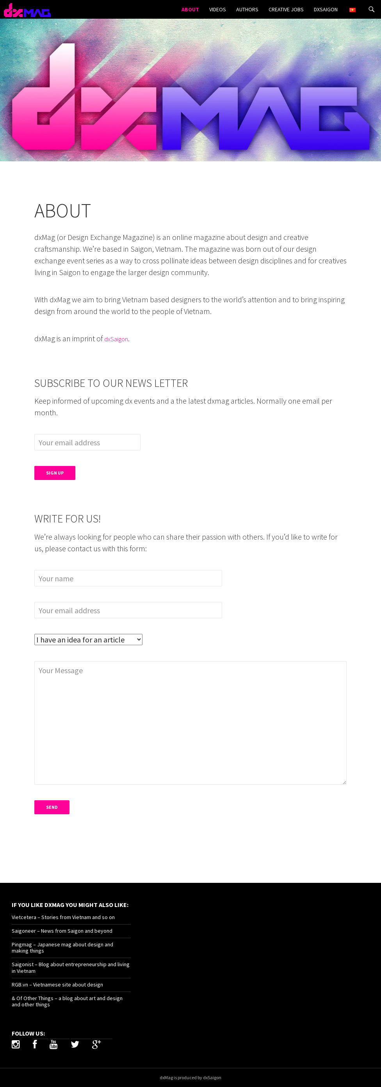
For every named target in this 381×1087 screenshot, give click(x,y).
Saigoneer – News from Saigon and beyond (62, 930)
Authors (247, 9)
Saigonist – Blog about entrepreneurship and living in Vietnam (71, 967)
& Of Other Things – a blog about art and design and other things (67, 1001)
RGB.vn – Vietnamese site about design (57, 984)
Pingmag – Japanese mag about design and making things (62, 948)
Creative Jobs (286, 9)
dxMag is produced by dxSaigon (190, 1077)
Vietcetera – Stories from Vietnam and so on (63, 917)
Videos (217, 9)
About (190, 9)
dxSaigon (326, 9)
